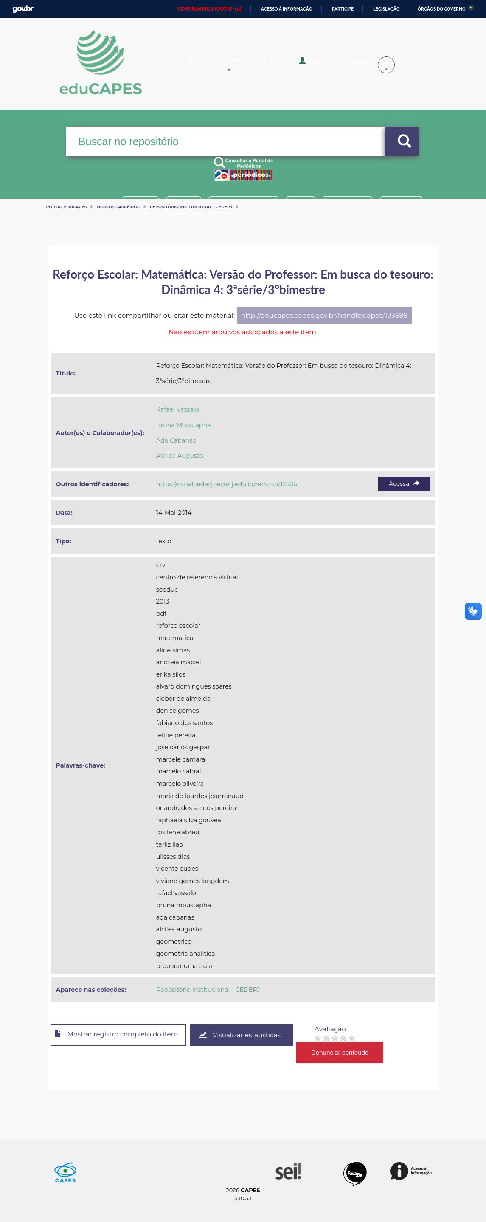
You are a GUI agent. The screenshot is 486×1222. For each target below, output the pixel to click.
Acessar (404, 484)
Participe (343, 9)
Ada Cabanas (176, 440)
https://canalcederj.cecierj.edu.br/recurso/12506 (226, 484)
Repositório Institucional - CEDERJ (191, 206)
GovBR (23, 9)
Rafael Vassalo (177, 409)
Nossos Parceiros (118, 206)
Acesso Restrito (348, 64)
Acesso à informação (286, 9)
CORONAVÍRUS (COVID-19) (209, 9)
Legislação (386, 9)
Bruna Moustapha (183, 425)
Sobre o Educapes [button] (274, 65)
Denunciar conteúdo (353, 1052)
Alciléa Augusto (179, 456)
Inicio (172, 65)
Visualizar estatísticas (250, 1035)
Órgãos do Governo (442, 9)
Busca (211, 65)
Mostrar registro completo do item (121, 1035)
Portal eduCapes (66, 206)
